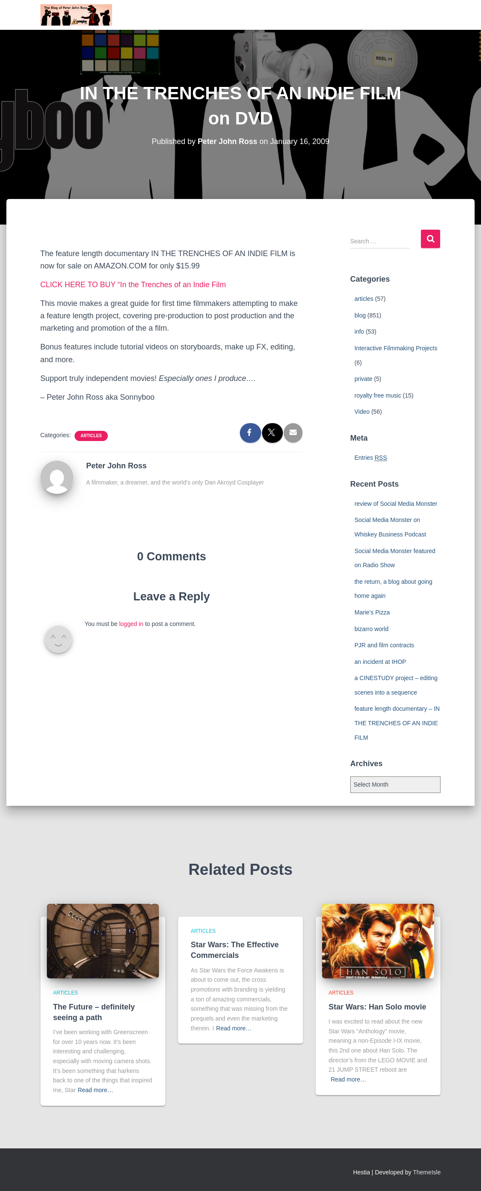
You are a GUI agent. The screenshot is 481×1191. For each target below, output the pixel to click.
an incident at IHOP (380, 661)
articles (91, 435)
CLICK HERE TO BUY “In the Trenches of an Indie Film (134, 284)
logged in (131, 623)
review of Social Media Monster (396, 503)
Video (362, 411)
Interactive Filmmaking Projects (396, 348)
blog (360, 315)
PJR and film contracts (384, 645)
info (359, 331)
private (363, 378)
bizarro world (371, 629)
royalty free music (377, 395)
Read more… (95, 1090)
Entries (370, 457)
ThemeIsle (427, 1172)
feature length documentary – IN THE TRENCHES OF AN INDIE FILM (397, 723)
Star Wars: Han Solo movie (377, 1007)
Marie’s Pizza (372, 612)
